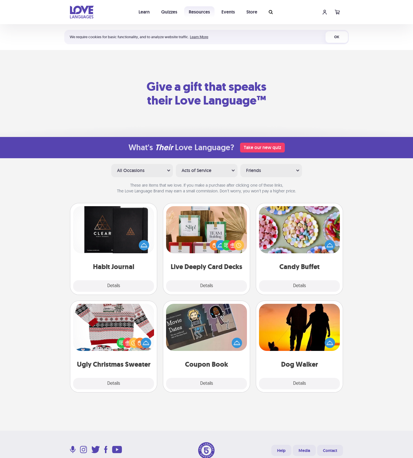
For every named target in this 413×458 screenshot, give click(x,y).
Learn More (199, 36)
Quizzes (169, 12)
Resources (199, 12)
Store (251, 12)
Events (228, 12)
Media (304, 450)
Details (113, 286)
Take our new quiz (262, 147)
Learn (144, 12)
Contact (330, 450)
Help (281, 450)
